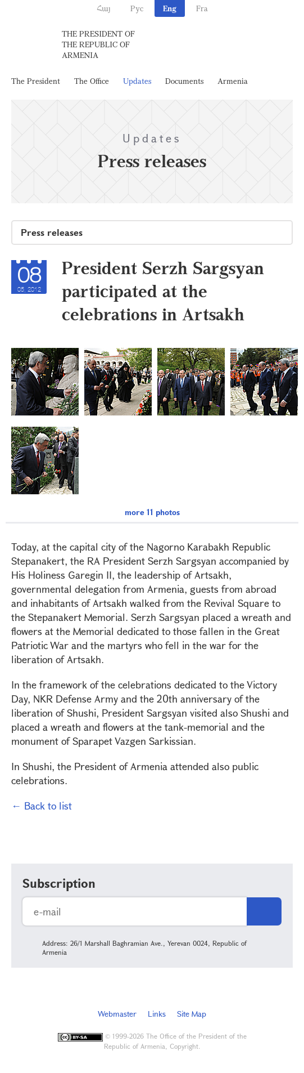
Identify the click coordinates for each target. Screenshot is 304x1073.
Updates (137, 80)
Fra (202, 8)
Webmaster (117, 1013)
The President (35, 80)
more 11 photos (152, 512)
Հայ (104, 8)
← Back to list (41, 805)
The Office (91, 80)
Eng (169, 8)
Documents (184, 80)
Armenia (232, 80)
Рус (136, 8)
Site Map (191, 1013)
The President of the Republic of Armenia (98, 44)
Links (157, 1013)
